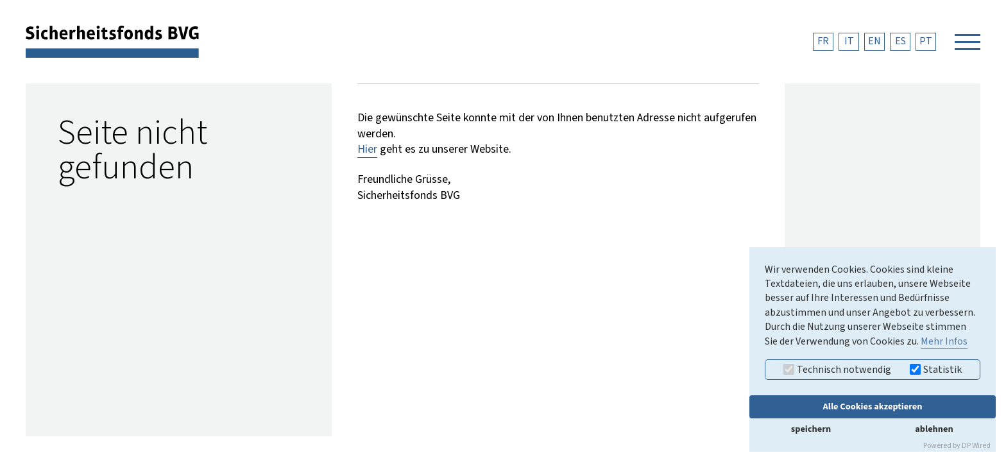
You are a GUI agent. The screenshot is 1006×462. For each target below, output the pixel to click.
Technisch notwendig (837, 370)
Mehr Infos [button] (944, 341)
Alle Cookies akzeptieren (873, 406)
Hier (367, 149)
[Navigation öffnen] (967, 42)
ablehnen (934, 429)
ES (900, 41)
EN (874, 41)
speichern (811, 429)
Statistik (936, 370)
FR (823, 41)
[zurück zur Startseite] (112, 41)
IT (849, 41)
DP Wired (976, 445)
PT (925, 41)
